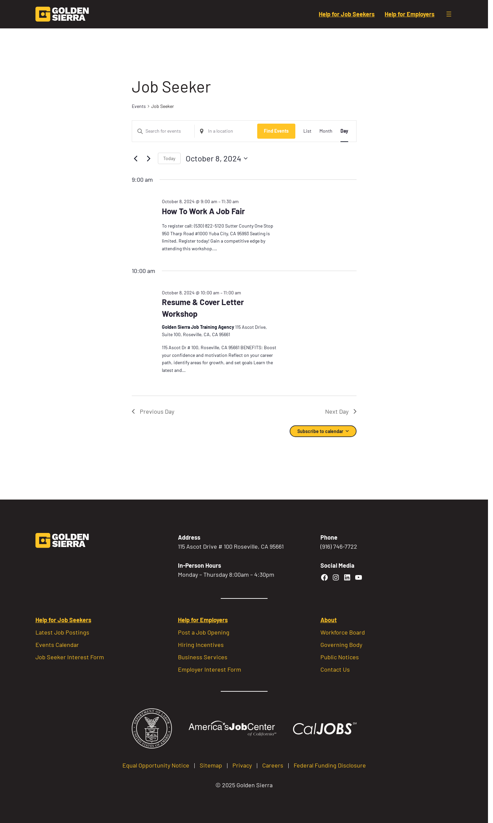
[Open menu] (449, 14)
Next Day (341, 411)
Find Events (276, 131)
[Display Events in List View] (307, 131)
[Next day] (149, 158)
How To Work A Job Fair (203, 211)
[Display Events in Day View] (344, 131)
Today (169, 158)
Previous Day (153, 411)
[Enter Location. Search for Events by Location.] (226, 131)
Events (139, 106)
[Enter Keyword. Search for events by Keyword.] (163, 131)
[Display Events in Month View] (325, 131)
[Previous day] (136, 158)
